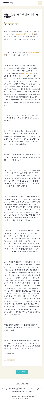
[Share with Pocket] (16, 24)
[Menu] (40, 3)
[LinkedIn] (23, 404)
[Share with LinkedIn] (9, 24)
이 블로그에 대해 (15, 396)
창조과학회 (26, 73)
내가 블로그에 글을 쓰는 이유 (22, 399)
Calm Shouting (7, 3)
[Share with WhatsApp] (12, 24)
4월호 (29, 34)
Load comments (22, 371)
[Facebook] (20, 404)
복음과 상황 (20, 34)
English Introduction (28, 396)
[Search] (34, 3)
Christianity (11, 360)
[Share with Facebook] (5, 24)
